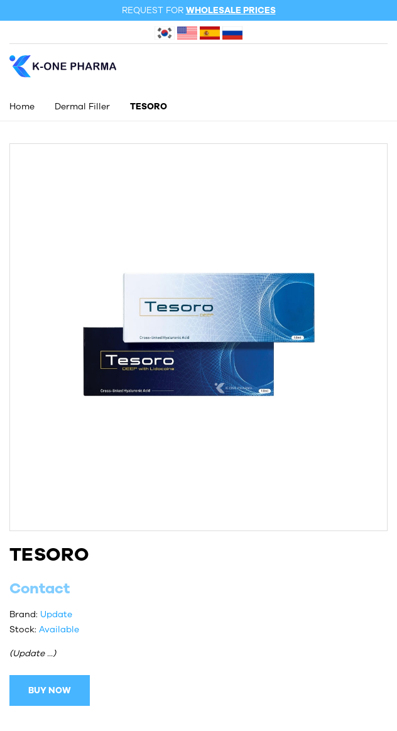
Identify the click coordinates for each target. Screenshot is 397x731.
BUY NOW (49, 690)
